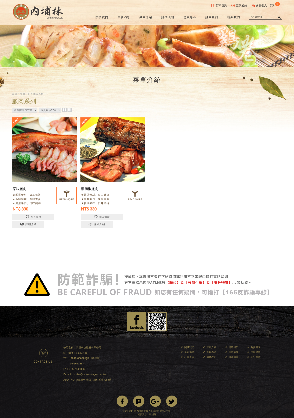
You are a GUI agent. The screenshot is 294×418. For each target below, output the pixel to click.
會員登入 (259, 5)
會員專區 (189, 17)
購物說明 (211, 354)
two (64, 114)
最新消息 (123, 17)
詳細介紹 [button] (60, 221)
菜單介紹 (146, 17)
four (70, 114)
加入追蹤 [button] (28, 221)
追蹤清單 (233, 354)
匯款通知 (239, 5)
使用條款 (255, 349)
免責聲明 (255, 344)
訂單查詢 (219, 5)
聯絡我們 (233, 17)
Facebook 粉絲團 (136, 318)
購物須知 (167, 17)
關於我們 (101, 17)
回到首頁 (255, 354)
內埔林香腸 (40, 13)
